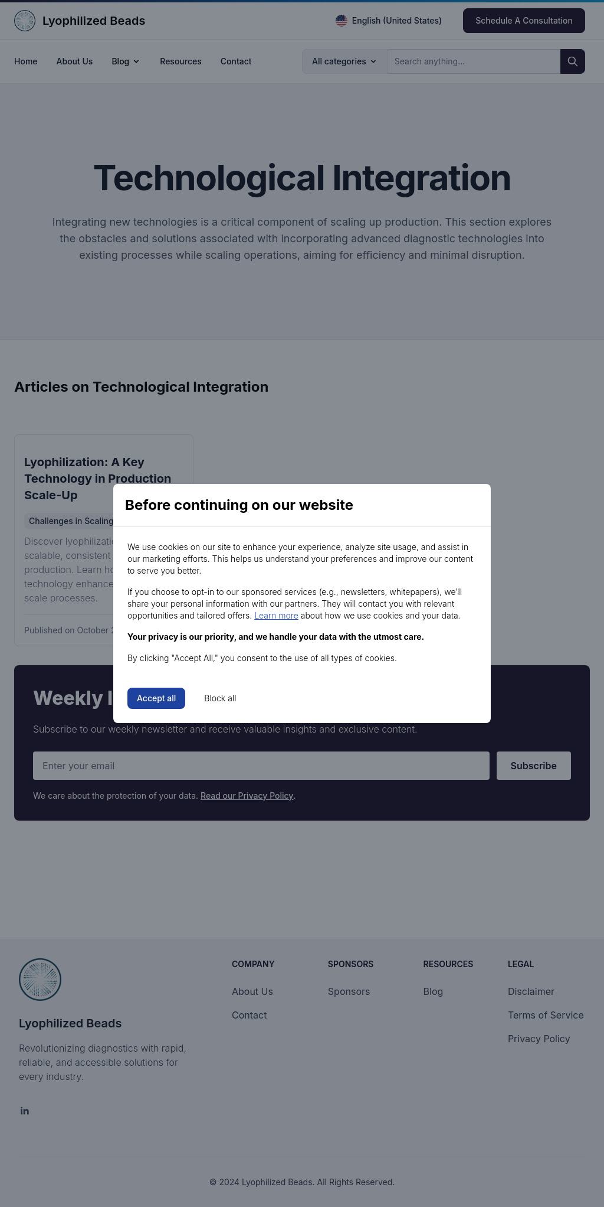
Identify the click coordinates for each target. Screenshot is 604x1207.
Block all (220, 698)
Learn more (276, 615)
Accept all (156, 698)
